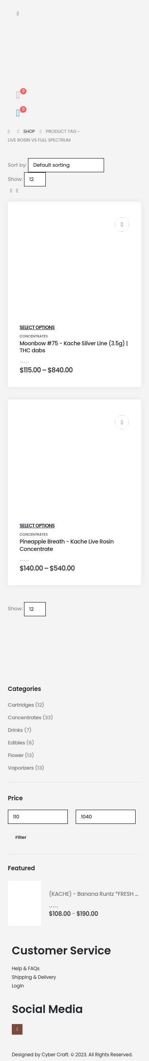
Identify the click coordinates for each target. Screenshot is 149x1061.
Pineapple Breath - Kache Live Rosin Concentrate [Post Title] (67, 545)
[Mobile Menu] (18, 13)
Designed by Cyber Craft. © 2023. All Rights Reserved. (72, 1055)
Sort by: (17, 165)
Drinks (15, 730)
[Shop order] (66, 165)
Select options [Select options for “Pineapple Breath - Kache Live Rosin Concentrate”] (37, 525)
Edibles (16, 742)
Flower (16, 755)
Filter (20, 837)
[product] (24, 903)
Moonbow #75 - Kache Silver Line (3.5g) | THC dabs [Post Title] (74, 347)
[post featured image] (75, 267)
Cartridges (21, 705)
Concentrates (34, 336)
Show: (15, 179)
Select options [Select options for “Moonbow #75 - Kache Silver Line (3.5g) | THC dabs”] (37, 327)
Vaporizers (21, 768)
